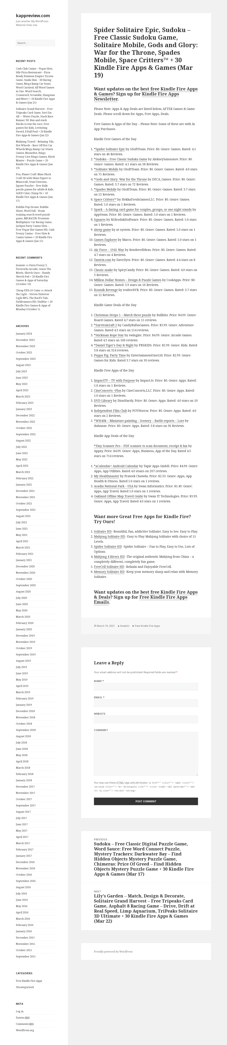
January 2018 (24, 780)
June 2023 (22, 377)
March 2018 (23, 767)
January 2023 (24, 409)
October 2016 (24, 874)
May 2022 (21, 459)
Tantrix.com (102, 260)
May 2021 (21, 535)
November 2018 (25, 717)
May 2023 (21, 384)
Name (99, 681)
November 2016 (25, 868)
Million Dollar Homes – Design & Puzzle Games (127, 280)
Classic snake (103, 270)
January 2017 (24, 856)
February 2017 (24, 849)
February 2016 (24, 925)
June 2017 (22, 824)
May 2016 (21, 906)
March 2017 (23, 843)
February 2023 (24, 403)
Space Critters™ (105, 199)
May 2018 (21, 755)
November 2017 (25, 793)
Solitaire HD (103, 531)
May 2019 (21, 679)
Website (99, 713)
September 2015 (26, 956)
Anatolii (124, 626)
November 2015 (25, 944)
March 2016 (23, 918)
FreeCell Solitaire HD (109, 567)
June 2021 (22, 528)
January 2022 (24, 484)
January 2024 (24, 333)
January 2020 (24, 629)
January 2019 (24, 705)
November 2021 (25, 497)
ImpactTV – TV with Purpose (114, 380)
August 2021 (23, 516)
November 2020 (25, 572)
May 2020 (21, 610)
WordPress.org (25, 1030)
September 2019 (26, 654)
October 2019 (24, 648)
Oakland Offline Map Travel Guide (118, 496)
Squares (100, 220)
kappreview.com (33, 15)
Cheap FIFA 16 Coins (28, 290)
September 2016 (26, 881)
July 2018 (21, 742)
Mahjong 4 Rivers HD (109, 557)
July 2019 (21, 667)
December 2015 (25, 937)
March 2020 (23, 616)
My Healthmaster (106, 476)
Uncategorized (25, 987)
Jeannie (20, 265)
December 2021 (25, 491)
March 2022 (23, 472)
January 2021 (24, 560)
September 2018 (26, 730)
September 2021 (26, 509)
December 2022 (25, 415)
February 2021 (24, 554)
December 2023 (25, 340)
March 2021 (23, 547)
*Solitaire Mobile (106, 169)
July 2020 (21, 598)
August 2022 (23, 440)
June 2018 (22, 749)
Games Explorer (105, 240)
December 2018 (25, 711)
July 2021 (21, 522)
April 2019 (22, 686)
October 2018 (24, 723)
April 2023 (22, 390)
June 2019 (22, 673)
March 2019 (23, 692)
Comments (25, 1024)
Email (99, 697)
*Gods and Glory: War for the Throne (120, 179)
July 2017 (21, 818)
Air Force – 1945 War (109, 250)
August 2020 (23, 591)
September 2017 (26, 805)
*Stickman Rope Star (109, 335)
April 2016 (22, 912)
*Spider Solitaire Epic (109, 149)
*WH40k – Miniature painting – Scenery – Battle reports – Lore (139, 421)
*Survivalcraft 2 (105, 325)
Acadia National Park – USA (113, 486)
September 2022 (26, 434)
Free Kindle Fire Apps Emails (140, 599)
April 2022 (22, 465)
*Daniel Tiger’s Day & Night (114, 345)
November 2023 (25, 346)
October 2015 (24, 950)
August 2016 (23, 887)
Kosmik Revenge (106, 290)
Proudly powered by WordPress (113, 951)
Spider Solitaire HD (108, 547)
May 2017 (21, 830)
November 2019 (25, 642)
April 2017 (22, 837)
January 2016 (24, 931)
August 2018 (23, 736)
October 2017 (24, 799)
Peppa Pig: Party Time (110, 355)
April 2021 (22, 541)
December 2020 (25, 566)
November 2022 (25, 421)
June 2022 (22, 453)
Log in (19, 1011)
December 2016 (25, 862)
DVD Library (103, 401)
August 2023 (23, 365)
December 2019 (25, 635)
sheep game (102, 230)
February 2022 (24, 478)
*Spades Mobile (105, 189)
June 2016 (22, 900)
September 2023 (26, 358)
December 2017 (25, 786)
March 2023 (23, 396)
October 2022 (24, 428)
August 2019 (23, 660)
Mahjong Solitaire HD (109, 536)
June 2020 (22, 604)
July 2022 (21, 447)
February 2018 (24, 774)
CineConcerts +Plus (107, 390)
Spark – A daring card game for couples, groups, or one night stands (143, 209)
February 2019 (24, 698)
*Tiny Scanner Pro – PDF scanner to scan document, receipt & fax (140, 446)
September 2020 (26, 585)
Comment (101, 730)
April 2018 (22, 761)
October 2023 (24, 352)
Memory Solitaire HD (109, 572)
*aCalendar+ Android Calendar (116, 466)
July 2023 (21, 371)
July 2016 (21, 893)
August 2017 (23, 811)
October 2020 (24, 579)
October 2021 (24, 503)
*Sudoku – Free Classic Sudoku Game (120, 159)
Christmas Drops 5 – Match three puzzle (122, 315)
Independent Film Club (110, 411)
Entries (23, 1018)
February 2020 (24, 623)
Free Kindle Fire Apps (29, 981)
